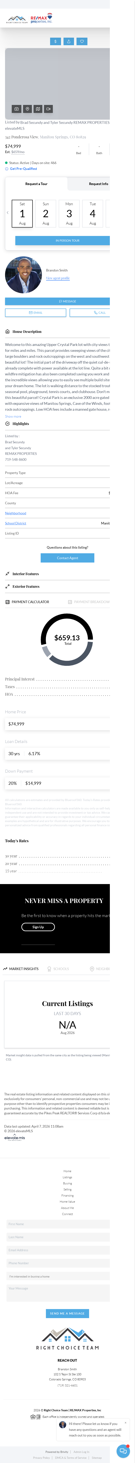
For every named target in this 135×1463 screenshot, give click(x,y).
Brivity (64, 1452)
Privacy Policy (41, 1457)
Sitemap (97, 1457)
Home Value (67, 1201)
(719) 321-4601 (67, 1385)
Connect (67, 1214)
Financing (67, 1195)
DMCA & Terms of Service (71, 1457)
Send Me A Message (67, 1313)
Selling (67, 1189)
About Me (67, 1208)
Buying (67, 1183)
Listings (67, 1177)
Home (67, 1171)
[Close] (125, 1422)
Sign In (118, 4)
